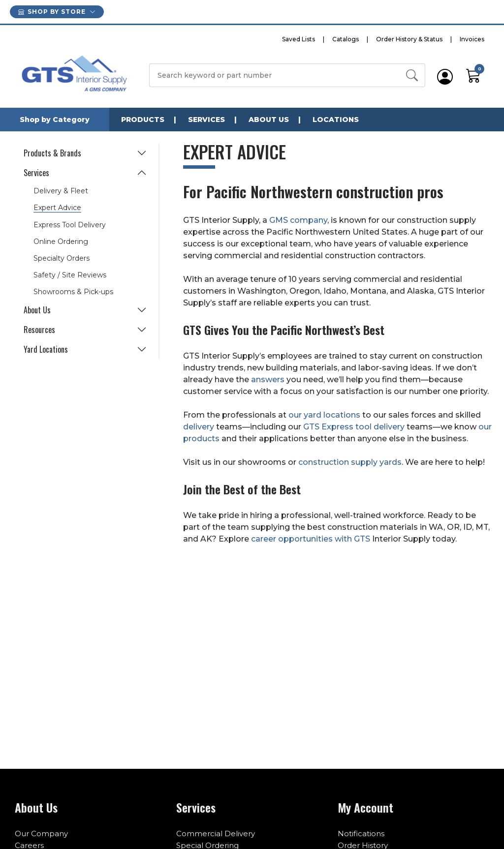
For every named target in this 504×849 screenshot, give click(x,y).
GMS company (298, 220)
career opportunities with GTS (311, 539)
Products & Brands (52, 153)
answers (267, 379)
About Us (269, 119)
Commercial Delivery (215, 833)
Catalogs (345, 39)
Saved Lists (298, 39)
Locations (336, 119)
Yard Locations (46, 349)
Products (142, 119)
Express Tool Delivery (69, 224)
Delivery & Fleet (60, 190)
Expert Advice (57, 207)
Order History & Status (409, 39)
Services (206, 119)
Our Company (41, 833)
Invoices (472, 39)
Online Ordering (60, 241)
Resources (39, 329)
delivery (198, 426)
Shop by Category (55, 119)
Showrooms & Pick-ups (73, 291)
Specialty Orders (61, 258)
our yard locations (324, 415)
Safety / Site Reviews (69, 275)
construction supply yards (350, 462)
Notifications (361, 833)
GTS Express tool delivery (354, 426)
